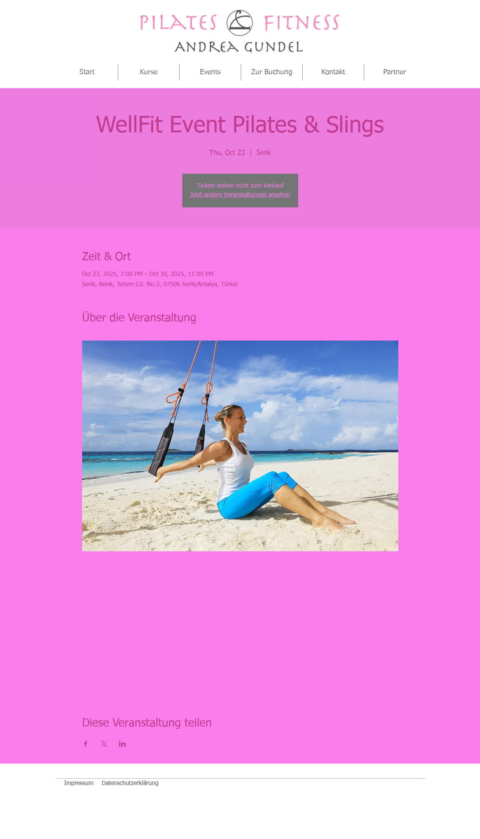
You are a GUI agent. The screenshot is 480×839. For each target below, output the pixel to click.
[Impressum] (78, 783)
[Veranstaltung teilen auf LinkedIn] (122, 744)
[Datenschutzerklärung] (130, 783)
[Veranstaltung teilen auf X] (104, 744)
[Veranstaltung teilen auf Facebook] (85, 744)
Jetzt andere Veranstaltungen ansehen (240, 195)
